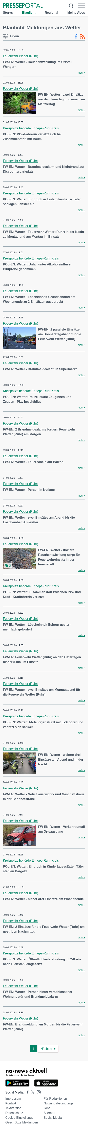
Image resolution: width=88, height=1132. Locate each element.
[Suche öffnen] (71, 6)
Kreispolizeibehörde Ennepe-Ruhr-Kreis (31, 128)
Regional (51, 12)
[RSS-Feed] (82, 36)
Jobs (47, 1108)
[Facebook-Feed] (76, 36)
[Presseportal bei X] (31, 1092)
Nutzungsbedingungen (59, 1103)
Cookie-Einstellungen (20, 1117)
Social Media (53, 1117)
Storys (8, 12)
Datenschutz (14, 1113)
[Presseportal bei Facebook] (26, 1092)
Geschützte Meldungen (21, 1122)
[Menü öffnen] (81, 6)
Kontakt (10, 1103)
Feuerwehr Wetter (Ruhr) (20, 56)
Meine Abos (76, 12)
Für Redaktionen (55, 1098)
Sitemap (49, 1113)
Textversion (13, 1108)
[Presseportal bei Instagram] (37, 1092)
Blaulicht (29, 12)
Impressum (13, 1098)
